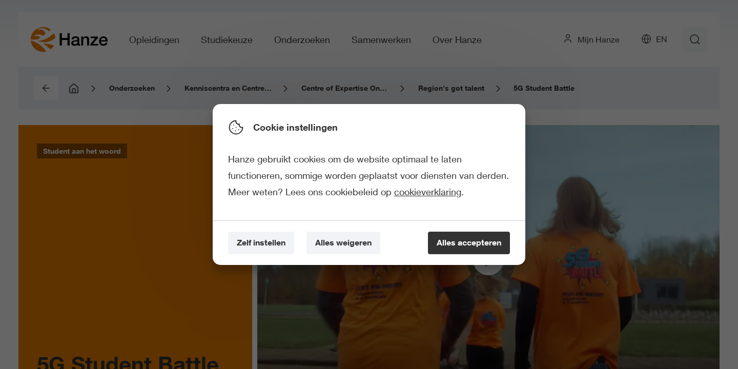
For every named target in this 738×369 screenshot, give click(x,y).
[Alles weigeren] (343, 243)
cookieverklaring (427, 191)
